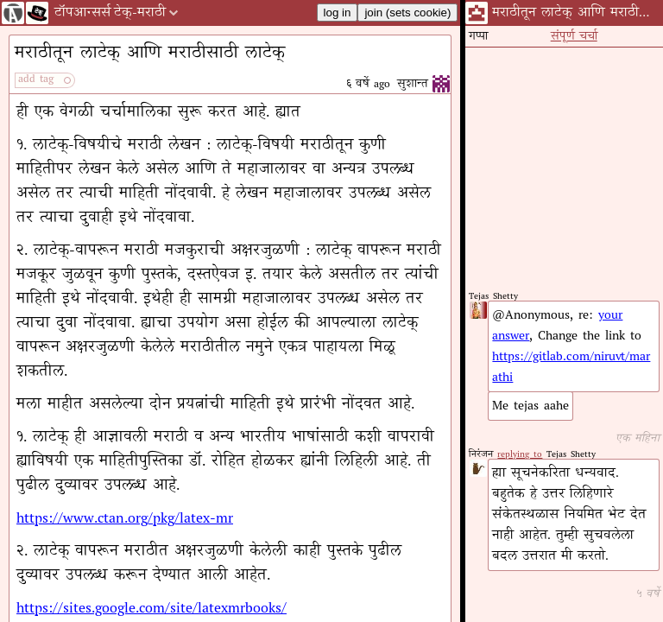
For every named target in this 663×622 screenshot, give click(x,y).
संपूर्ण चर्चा (574, 37)
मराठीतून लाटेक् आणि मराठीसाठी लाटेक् (150, 54)
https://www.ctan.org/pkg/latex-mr (124, 519)
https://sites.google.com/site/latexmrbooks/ (151, 609)
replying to (519, 454)
